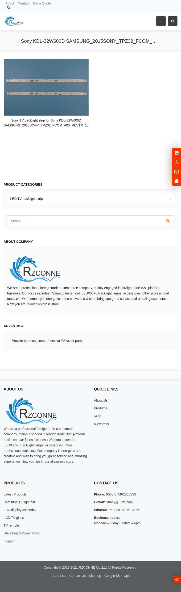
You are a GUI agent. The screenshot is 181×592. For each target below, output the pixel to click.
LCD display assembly (20, 510)
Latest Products (15, 494)
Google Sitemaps (117, 576)
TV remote (11, 525)
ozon (97, 416)
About (9, 3)
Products (100, 408)
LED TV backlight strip (26, 199)
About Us (101, 400)
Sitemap (95, 576)
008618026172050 (126, 510)
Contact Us (77, 576)
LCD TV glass (14, 518)
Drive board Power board (22, 533)
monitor (9, 541)
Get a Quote (42, 3)
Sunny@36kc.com (119, 502)
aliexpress (101, 424)
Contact (23, 3)
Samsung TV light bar (19, 502)
